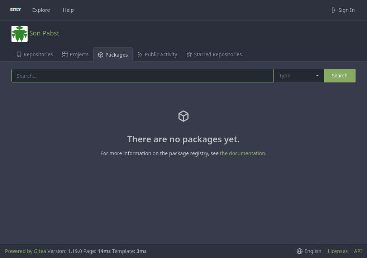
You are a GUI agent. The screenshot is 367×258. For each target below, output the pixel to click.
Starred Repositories (214, 54)
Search (340, 75)
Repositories (34, 54)
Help (68, 9)
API (358, 251)
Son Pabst (44, 32)
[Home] (15, 10)
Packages (113, 54)
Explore (41, 9)
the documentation (242, 153)
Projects (75, 54)
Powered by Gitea (25, 251)
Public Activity (157, 54)
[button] (307, 251)
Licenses (338, 251)
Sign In (343, 9)
